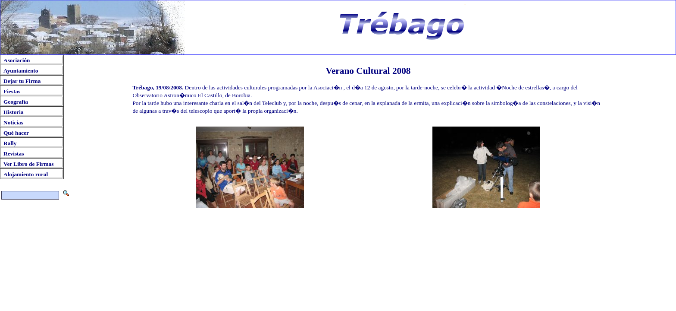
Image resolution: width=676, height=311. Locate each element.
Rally (9, 143)
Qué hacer (16, 133)
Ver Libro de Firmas (28, 164)
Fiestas (11, 91)
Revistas (13, 153)
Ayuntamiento (20, 70)
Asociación (16, 60)
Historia (13, 112)
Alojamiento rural (25, 174)
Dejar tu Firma (22, 81)
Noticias (13, 122)
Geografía (15, 101)
